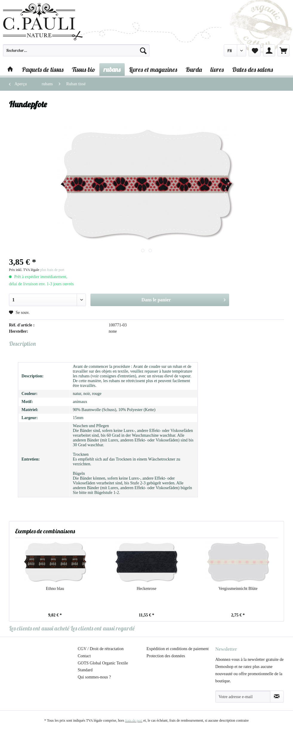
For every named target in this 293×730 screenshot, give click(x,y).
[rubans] (112, 69)
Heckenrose (146, 588)
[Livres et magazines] (153, 69)
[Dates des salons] (252, 69)
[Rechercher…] (76, 50)
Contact (84, 656)
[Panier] (283, 50)
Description (22, 343)
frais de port (133, 720)
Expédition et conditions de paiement (177, 649)
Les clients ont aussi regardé (102, 628)
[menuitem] (76, 53)
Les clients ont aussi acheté (39, 628)
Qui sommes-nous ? (94, 677)
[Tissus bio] (83, 69)
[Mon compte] (269, 50)
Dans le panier (183, 298)
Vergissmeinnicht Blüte (237, 588)
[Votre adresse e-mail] (242, 697)
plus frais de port (52, 270)
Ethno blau (55, 588)
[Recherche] (143, 50)
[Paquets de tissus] (43, 69)
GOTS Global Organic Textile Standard (103, 666)
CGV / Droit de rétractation (101, 649)
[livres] (217, 69)
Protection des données (165, 656)
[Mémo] (254, 50)
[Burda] (193, 69)
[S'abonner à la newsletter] (277, 697)
